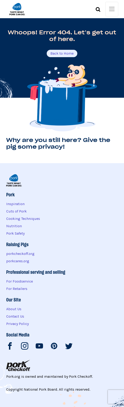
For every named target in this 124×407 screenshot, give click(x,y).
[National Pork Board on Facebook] (10, 346)
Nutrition (14, 226)
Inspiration (15, 204)
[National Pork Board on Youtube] (39, 346)
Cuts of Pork (16, 211)
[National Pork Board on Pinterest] (54, 346)
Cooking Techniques (23, 218)
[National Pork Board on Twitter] (68, 346)
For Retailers (16, 288)
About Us (13, 309)
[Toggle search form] (98, 10)
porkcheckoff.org (20, 253)
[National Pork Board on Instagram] (24, 346)
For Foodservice (19, 281)
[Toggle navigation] (111, 9)
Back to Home (62, 53)
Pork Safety (15, 233)
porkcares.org (17, 261)
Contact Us (15, 316)
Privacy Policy (17, 323)
